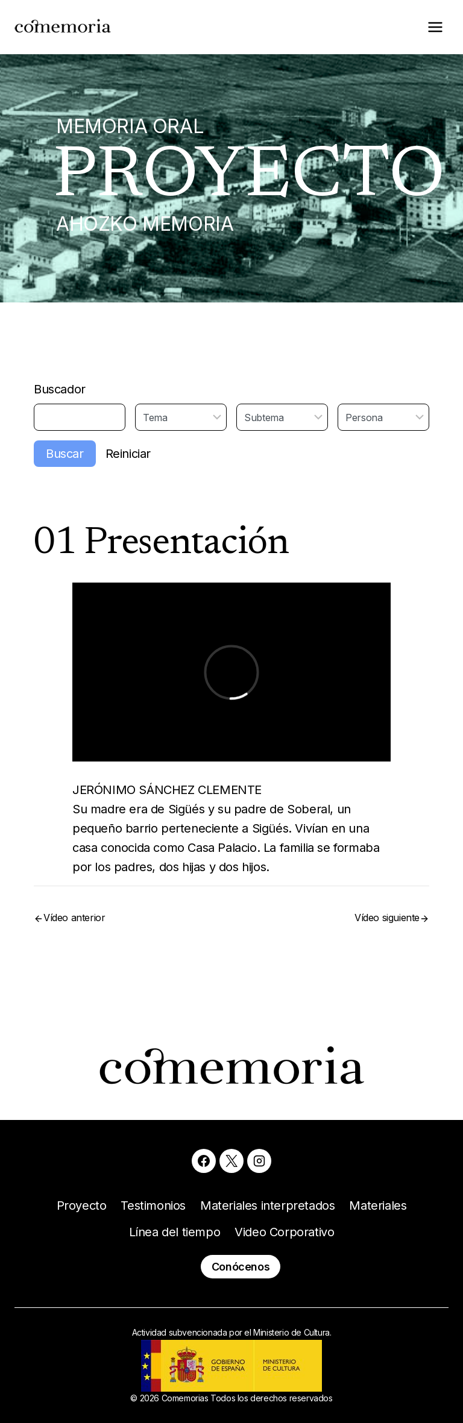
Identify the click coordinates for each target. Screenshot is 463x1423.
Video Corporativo (284, 1232)
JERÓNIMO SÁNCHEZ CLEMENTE (167, 790)
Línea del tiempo (175, 1232)
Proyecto (82, 1205)
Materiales (377, 1205)
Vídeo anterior (74, 918)
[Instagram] (259, 1161)
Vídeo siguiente (387, 918)
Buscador (60, 389)
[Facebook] (204, 1161)
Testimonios (153, 1205)
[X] (231, 1161)
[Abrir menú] (435, 27)
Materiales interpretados (267, 1205)
